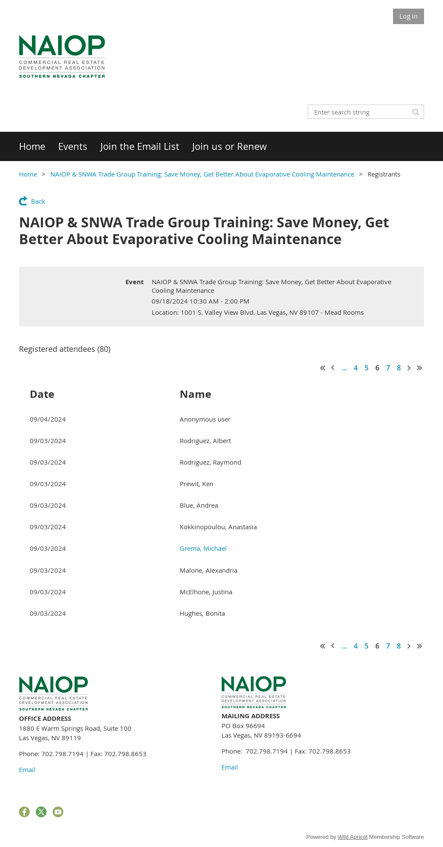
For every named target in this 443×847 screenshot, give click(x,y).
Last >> (419, 367)
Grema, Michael (203, 548)
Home (28, 174)
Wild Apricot (353, 837)
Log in (408, 16)
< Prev (333, 367)
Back (38, 201)
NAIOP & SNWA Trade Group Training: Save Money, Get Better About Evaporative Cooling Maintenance (202, 174)
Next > (409, 367)
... (344, 367)
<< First (322, 367)
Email (27, 769)
